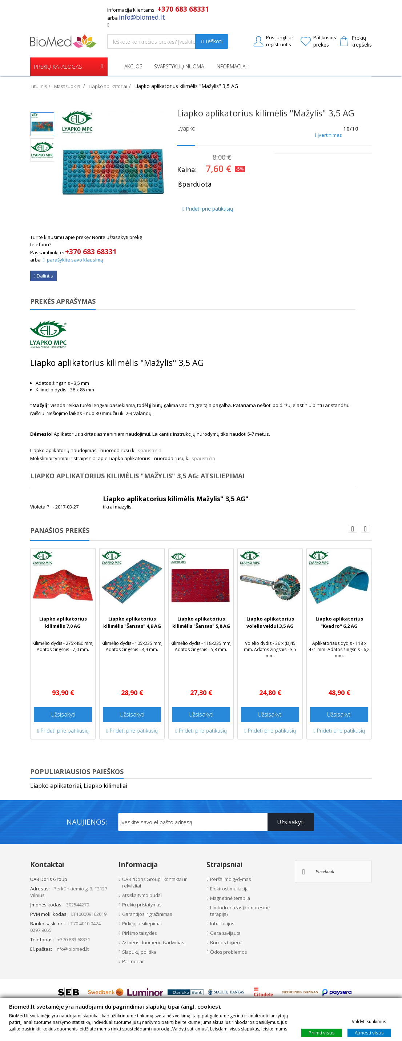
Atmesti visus (369, 1032)
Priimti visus (322, 1032)
